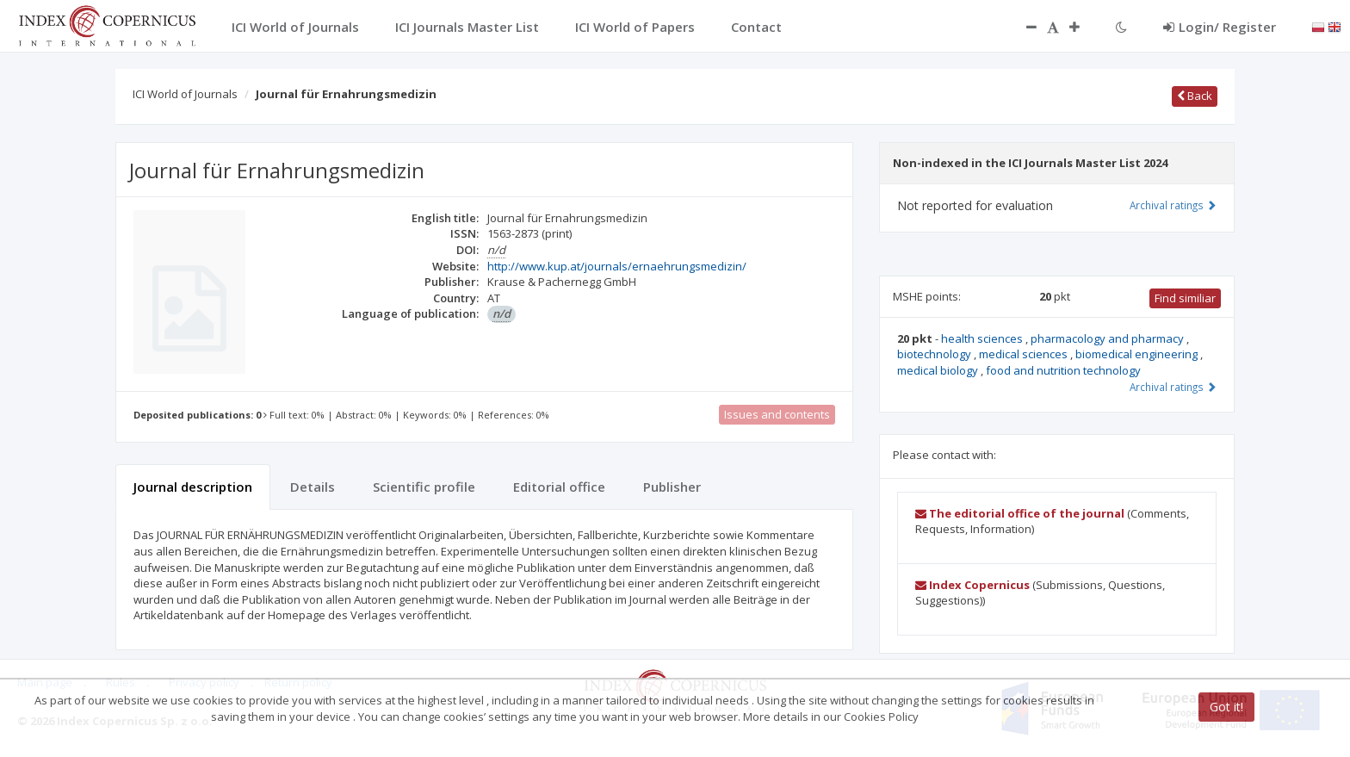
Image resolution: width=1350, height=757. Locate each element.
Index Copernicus (972, 585)
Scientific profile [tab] (424, 486)
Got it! (1226, 706)
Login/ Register (1219, 26)
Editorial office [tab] (559, 486)
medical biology (939, 370)
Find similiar (1185, 298)
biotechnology (935, 354)
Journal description (192, 486)
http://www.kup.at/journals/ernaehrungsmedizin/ (616, 266)
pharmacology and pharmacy (1108, 338)
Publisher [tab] (672, 486)
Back (1194, 95)
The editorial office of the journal (1019, 513)
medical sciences (1024, 354)
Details (312, 486)
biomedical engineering (1137, 354)
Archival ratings (1173, 205)
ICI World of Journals (185, 94)
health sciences (983, 338)
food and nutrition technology (1063, 370)
